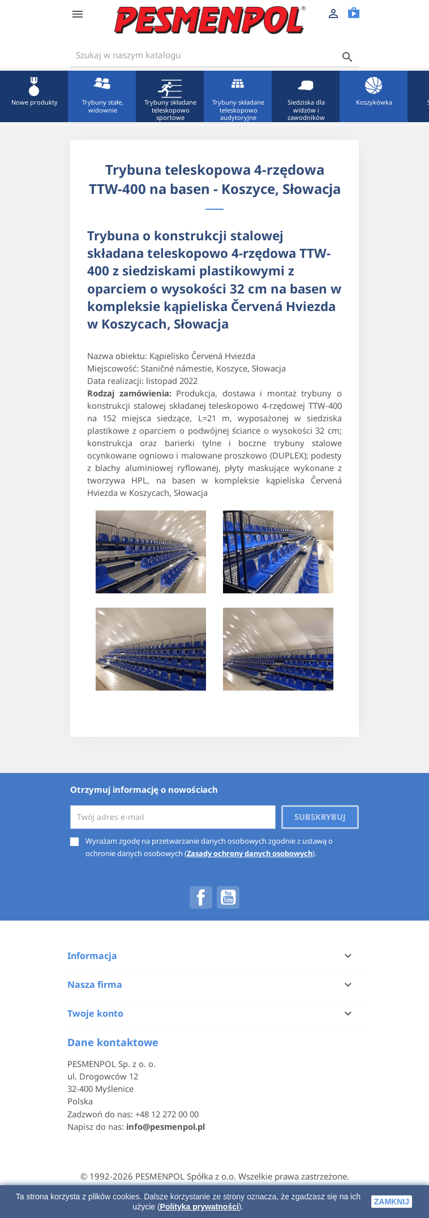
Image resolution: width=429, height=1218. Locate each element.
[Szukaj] (214, 55)
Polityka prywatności (199, 1206)
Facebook (201, 897)
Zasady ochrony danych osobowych (249, 853)
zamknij (391, 1201)
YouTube (228, 897)
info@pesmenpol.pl (165, 1126)
